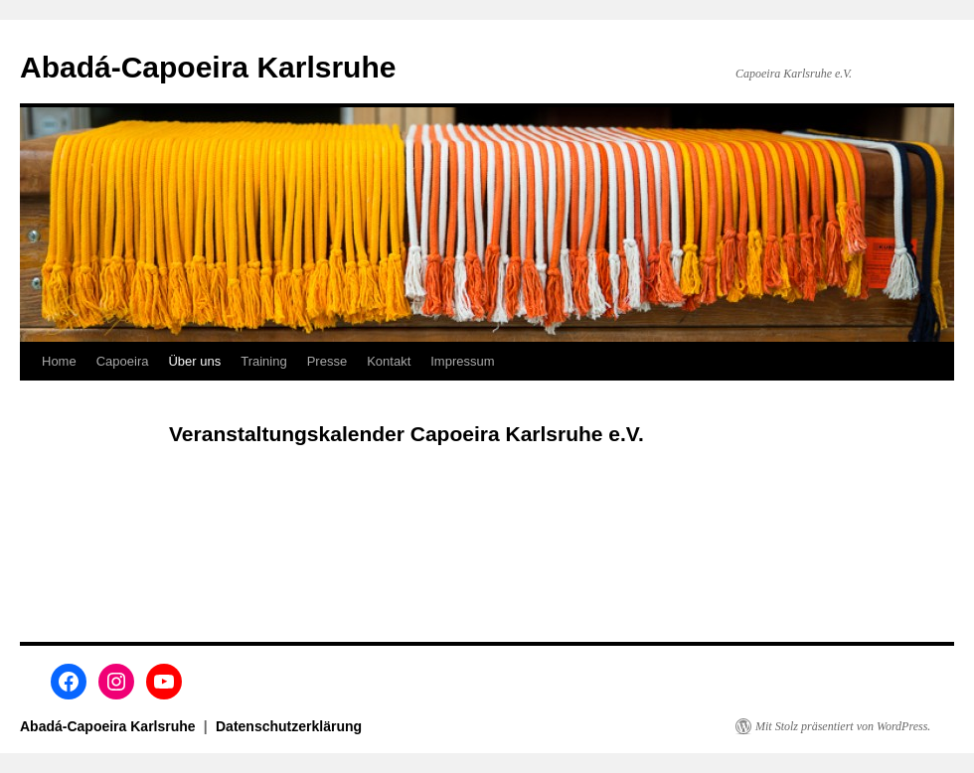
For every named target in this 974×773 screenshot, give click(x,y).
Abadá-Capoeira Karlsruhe (208, 67)
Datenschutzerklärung (289, 726)
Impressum (462, 361)
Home (59, 361)
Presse (327, 361)
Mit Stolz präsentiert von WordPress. (842, 726)
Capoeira (122, 361)
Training (263, 361)
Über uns (194, 361)
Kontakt (388, 361)
